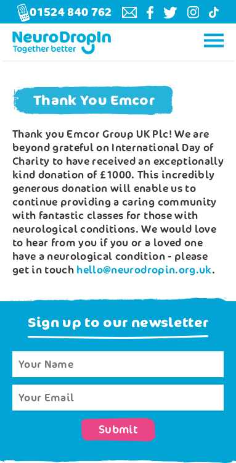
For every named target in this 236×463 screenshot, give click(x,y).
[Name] (118, 364)
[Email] (118, 398)
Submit (118, 429)
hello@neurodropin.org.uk (143, 270)
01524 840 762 (64, 13)
